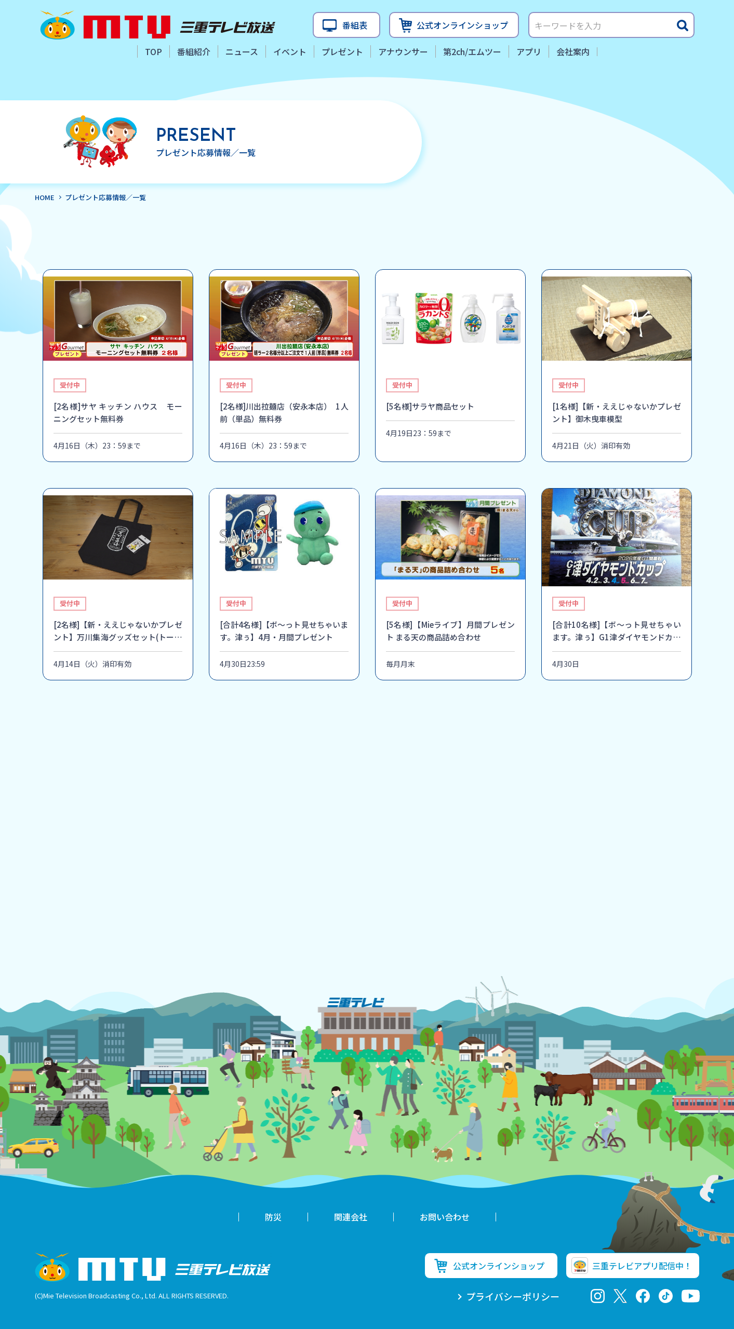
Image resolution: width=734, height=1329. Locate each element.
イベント (289, 51)
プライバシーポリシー (512, 1296)
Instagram (598, 1296)
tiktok (666, 1296)
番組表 (354, 25)
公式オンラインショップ (462, 25)
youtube (691, 1295)
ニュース (241, 51)
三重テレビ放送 (157, 25)
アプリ (528, 51)
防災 (273, 1216)
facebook (643, 1296)
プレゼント (342, 51)
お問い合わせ (445, 1216)
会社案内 (573, 51)
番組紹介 (193, 51)
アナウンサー (403, 51)
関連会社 (350, 1216)
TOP (153, 51)
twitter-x (620, 1296)
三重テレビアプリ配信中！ (642, 1265)
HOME (45, 197)
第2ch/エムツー (472, 51)
